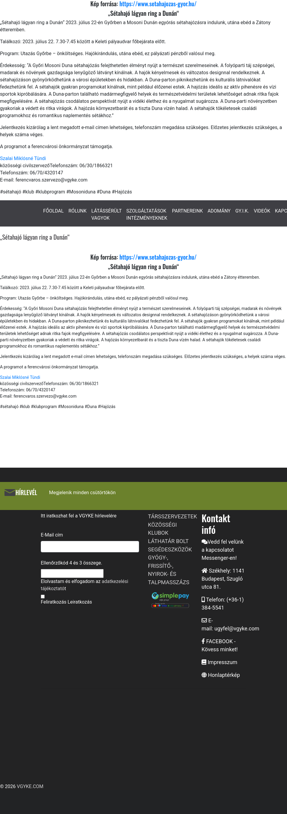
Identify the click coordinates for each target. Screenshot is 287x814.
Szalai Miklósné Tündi (23, 158)
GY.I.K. (242, 211)
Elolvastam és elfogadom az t (84, 585)
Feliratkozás (53, 602)
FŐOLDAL (53, 211)
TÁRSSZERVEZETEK (172, 516)
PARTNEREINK (187, 211)
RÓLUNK (77, 211)
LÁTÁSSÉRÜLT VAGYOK (106, 214)
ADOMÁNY (219, 211)
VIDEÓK (262, 211)
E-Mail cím (52, 535)
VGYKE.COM (30, 786)
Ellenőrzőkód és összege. (71, 563)
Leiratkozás (80, 602)
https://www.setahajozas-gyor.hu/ (157, 256)
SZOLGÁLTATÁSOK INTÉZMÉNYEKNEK (146, 214)
